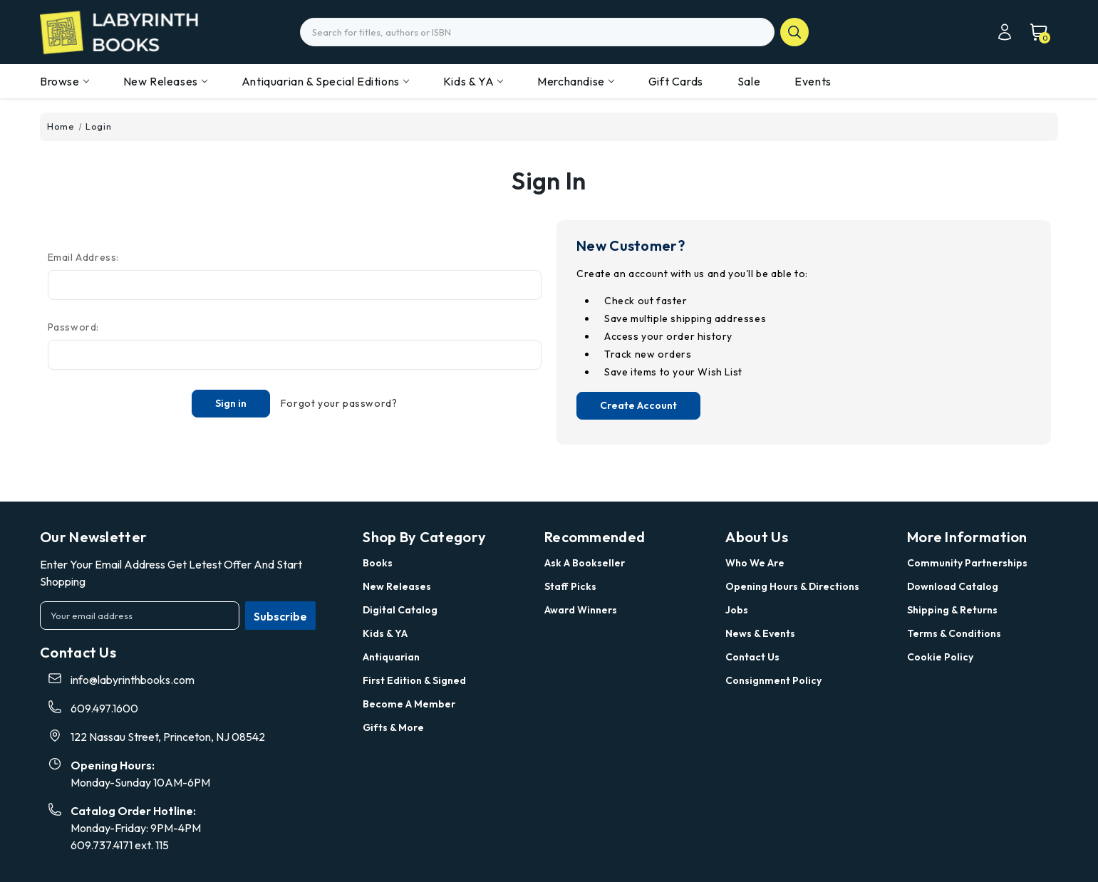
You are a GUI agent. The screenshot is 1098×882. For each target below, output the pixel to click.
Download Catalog (952, 586)
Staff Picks (570, 586)
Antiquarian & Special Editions (325, 81)
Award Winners (580, 609)
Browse (64, 81)
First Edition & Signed (414, 680)
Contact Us (752, 656)
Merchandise (575, 81)
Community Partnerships (967, 562)
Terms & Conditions (954, 633)
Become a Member (409, 703)
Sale (748, 81)
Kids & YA (473, 81)
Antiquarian (391, 656)
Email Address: (83, 257)
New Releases (165, 81)
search (794, 32)
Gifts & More (393, 727)
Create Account (638, 405)
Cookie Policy (940, 656)
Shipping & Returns (952, 609)
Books (378, 562)
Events (813, 81)
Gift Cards (675, 81)
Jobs (736, 609)
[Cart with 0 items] (1031, 32)
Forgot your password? (339, 403)
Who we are (754, 562)
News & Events (760, 633)
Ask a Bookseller (584, 562)
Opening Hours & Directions (792, 586)
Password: (73, 327)
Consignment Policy (773, 680)
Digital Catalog (400, 609)
